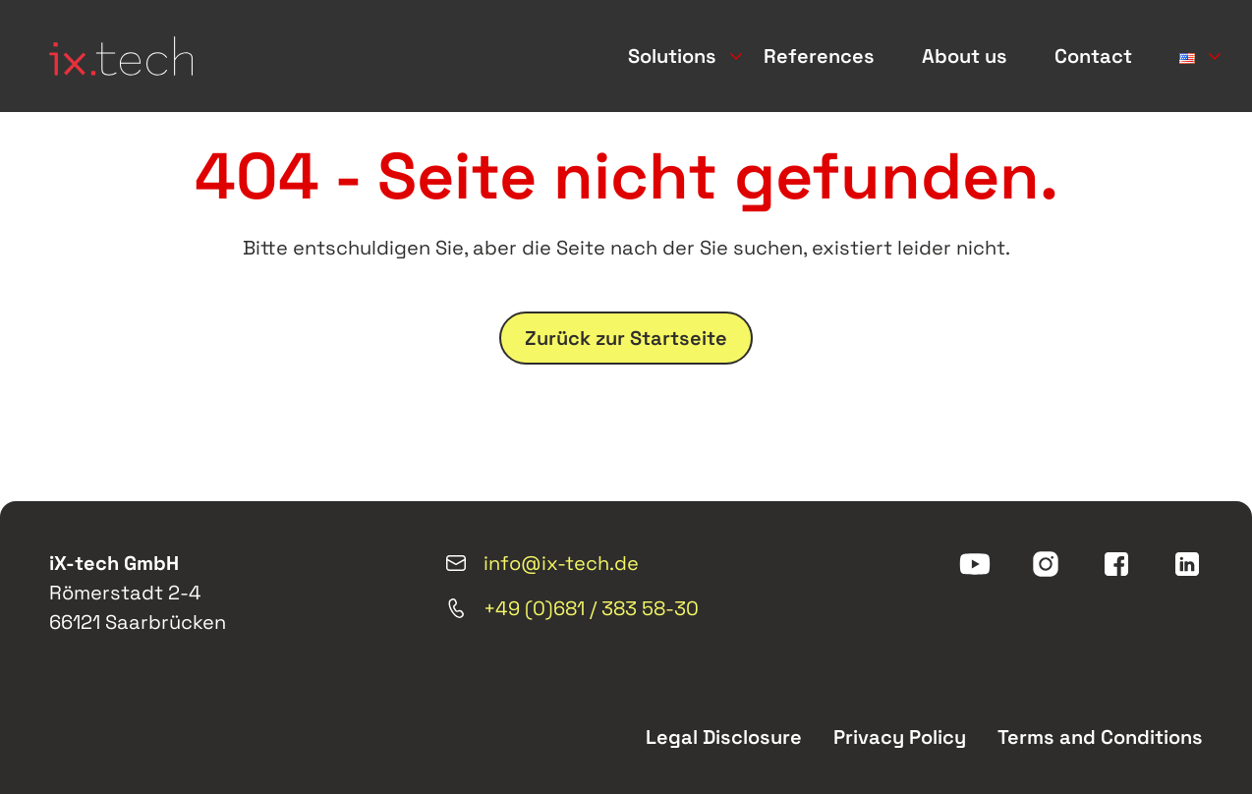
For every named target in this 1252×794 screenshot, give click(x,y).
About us (964, 56)
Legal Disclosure (724, 737)
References (819, 56)
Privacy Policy (899, 737)
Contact (1093, 56)
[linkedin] (1187, 564)
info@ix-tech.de (541, 563)
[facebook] (1116, 564)
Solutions (672, 56)
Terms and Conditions (1100, 737)
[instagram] (1045, 564)
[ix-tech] (121, 56)
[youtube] (975, 564)
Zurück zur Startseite (626, 338)
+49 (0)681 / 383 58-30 (571, 608)
